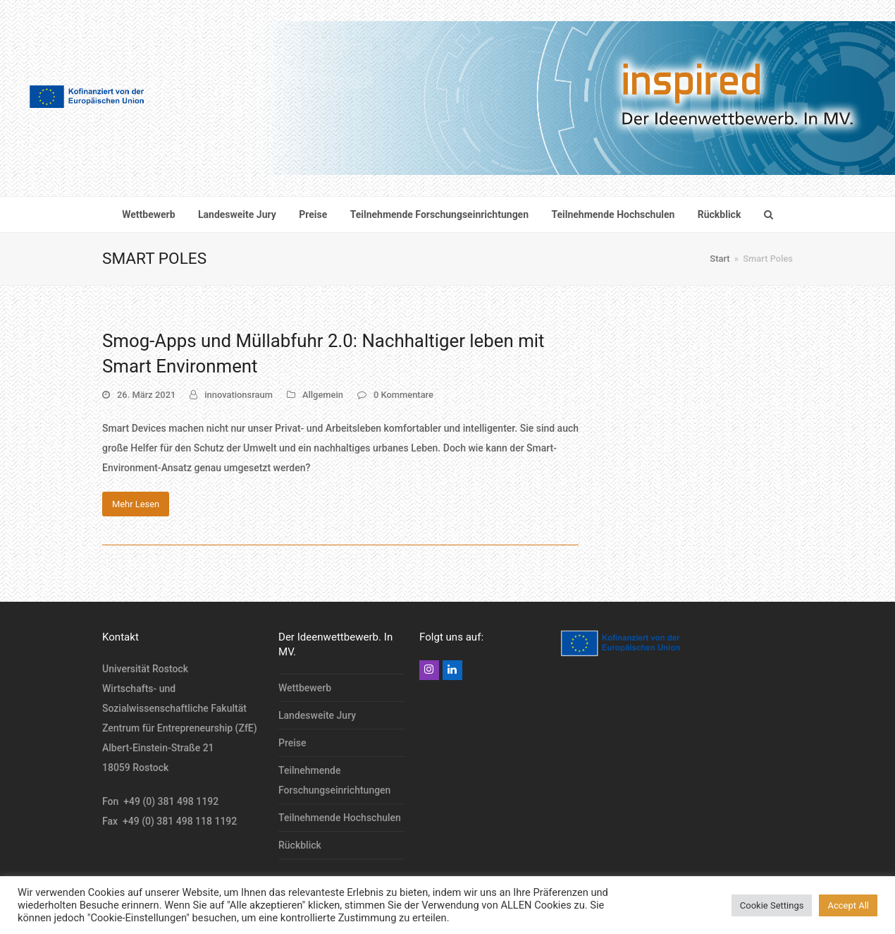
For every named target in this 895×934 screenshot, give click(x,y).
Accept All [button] (848, 905)
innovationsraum (238, 394)
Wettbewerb (304, 687)
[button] (768, 214)
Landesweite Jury (317, 715)
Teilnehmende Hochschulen (339, 817)
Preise (292, 742)
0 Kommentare (403, 394)
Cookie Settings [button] (772, 905)
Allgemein (322, 394)
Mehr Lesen (135, 504)
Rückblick (299, 845)
